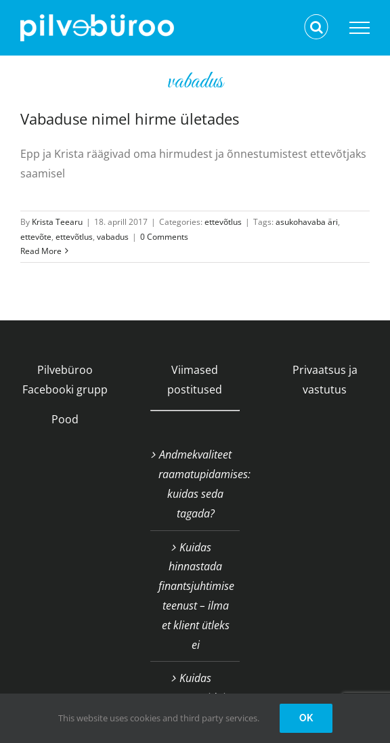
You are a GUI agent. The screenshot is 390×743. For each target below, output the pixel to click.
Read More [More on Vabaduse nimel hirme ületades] (41, 251)
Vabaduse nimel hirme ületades (129, 118)
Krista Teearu (57, 222)
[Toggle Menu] (359, 28)
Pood (65, 419)
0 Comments (164, 236)
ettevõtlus (223, 222)
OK (306, 718)
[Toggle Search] (316, 27)
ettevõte (35, 236)
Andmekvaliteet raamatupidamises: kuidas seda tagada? (195, 483)
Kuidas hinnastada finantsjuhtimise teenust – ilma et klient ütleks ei (195, 596)
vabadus (113, 236)
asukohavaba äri (307, 222)
